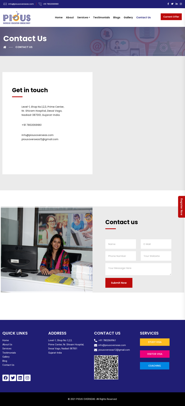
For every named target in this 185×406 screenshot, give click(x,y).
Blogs (116, 17)
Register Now (181, 206)
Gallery (128, 17)
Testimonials (101, 17)
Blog (4, 360)
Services (82, 17)
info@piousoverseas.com (21, 4)
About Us (7, 344)
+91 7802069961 (51, 4)
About (70, 17)
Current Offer (171, 16)
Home (59, 17)
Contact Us (143, 17)
